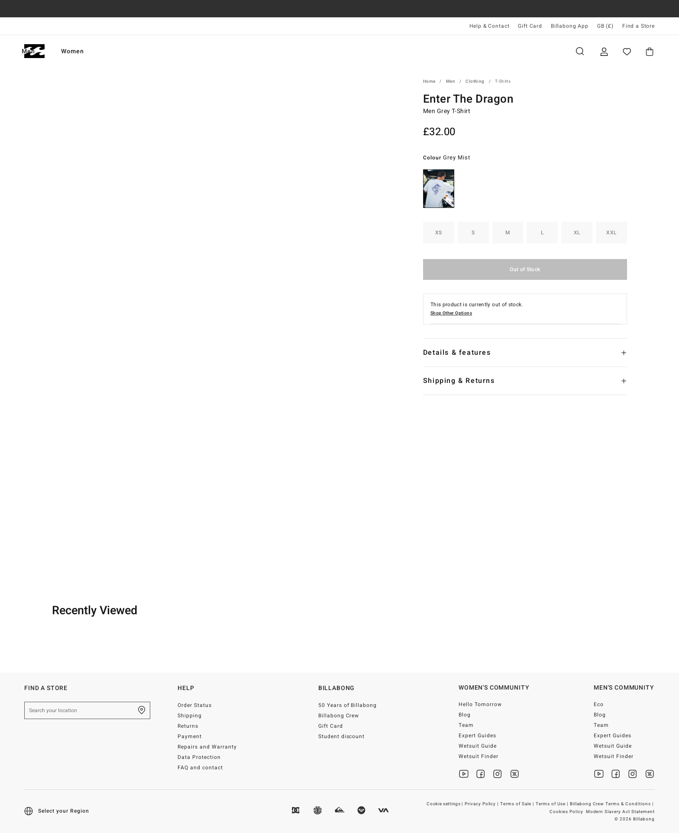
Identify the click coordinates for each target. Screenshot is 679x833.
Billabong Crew (338, 716)
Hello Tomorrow (480, 704)
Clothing (475, 81)
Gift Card (530, 26)
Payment (190, 736)
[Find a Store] (141, 710)
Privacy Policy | (482, 804)
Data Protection (199, 757)
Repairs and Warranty (207, 747)
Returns (188, 726)
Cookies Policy (566, 812)
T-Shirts (503, 81)
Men (73, 51)
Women (117, 51)
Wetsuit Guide (478, 746)
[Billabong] (34, 51)
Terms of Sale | (517, 804)
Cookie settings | (445, 804)
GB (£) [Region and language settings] (605, 26)
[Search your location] (87, 710)
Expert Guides (477, 735)
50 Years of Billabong (347, 705)
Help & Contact (489, 26)
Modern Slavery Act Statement (620, 812)
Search (580, 51)
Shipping (190, 716)
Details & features (457, 352)
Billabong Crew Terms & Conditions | (612, 804)
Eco (599, 704)
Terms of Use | (552, 804)
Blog (465, 715)
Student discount (341, 736)
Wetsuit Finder (478, 756)
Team (466, 725)
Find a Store (638, 26)
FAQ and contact (200, 767)
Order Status (195, 705)
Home (429, 81)
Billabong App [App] (569, 26)
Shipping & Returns (459, 381)
